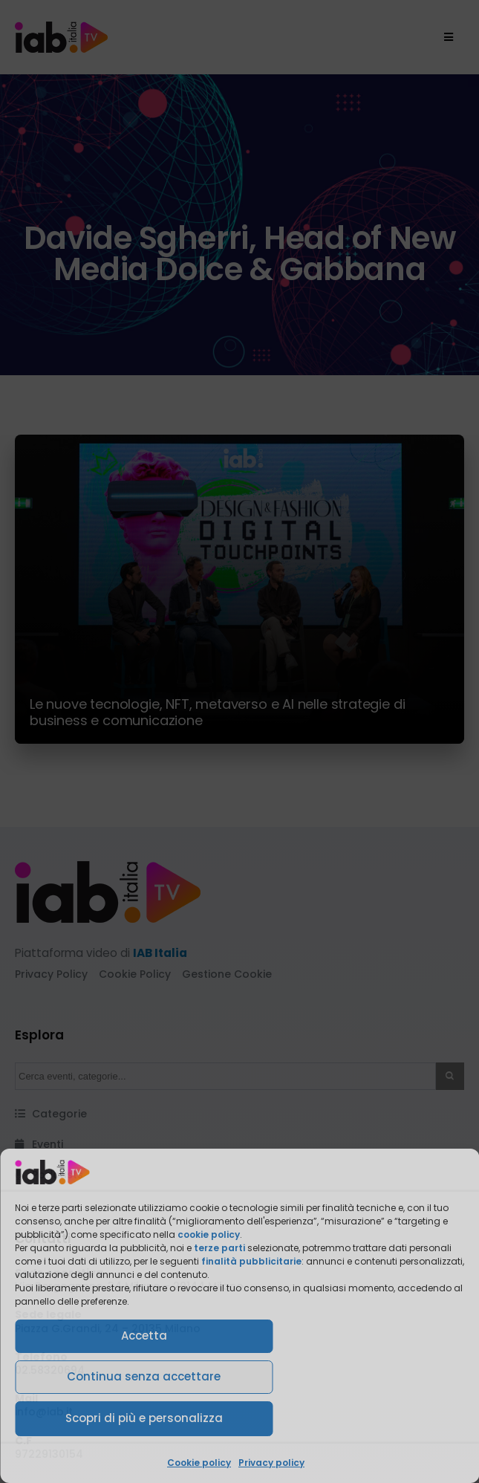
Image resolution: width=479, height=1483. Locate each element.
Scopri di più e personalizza (144, 1418)
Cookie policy (199, 1462)
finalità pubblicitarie (251, 1261)
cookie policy (208, 1234)
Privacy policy (271, 1462)
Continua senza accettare (144, 1376)
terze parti (219, 1248)
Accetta (144, 1335)
